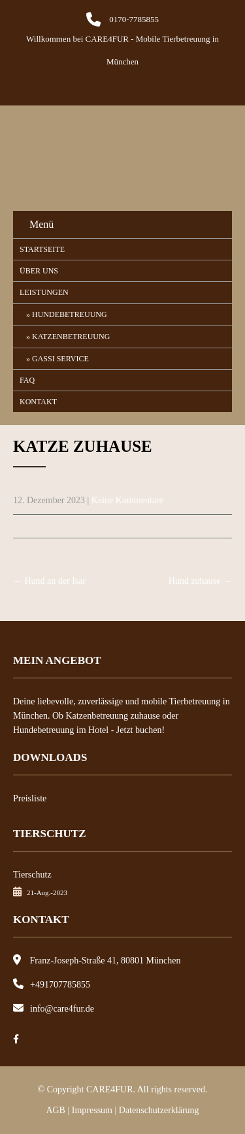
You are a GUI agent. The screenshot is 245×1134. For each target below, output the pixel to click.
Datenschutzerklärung (159, 1110)
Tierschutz (32, 874)
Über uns (39, 270)
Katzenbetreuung (71, 336)
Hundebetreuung (69, 314)
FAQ (27, 380)
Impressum (92, 1110)
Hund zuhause (200, 581)
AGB (55, 1110)
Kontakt (38, 401)
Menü (41, 224)
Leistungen (44, 292)
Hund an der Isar (49, 581)
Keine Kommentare (127, 500)
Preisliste (29, 798)
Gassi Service (60, 358)
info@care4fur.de (62, 1009)
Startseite (42, 249)
